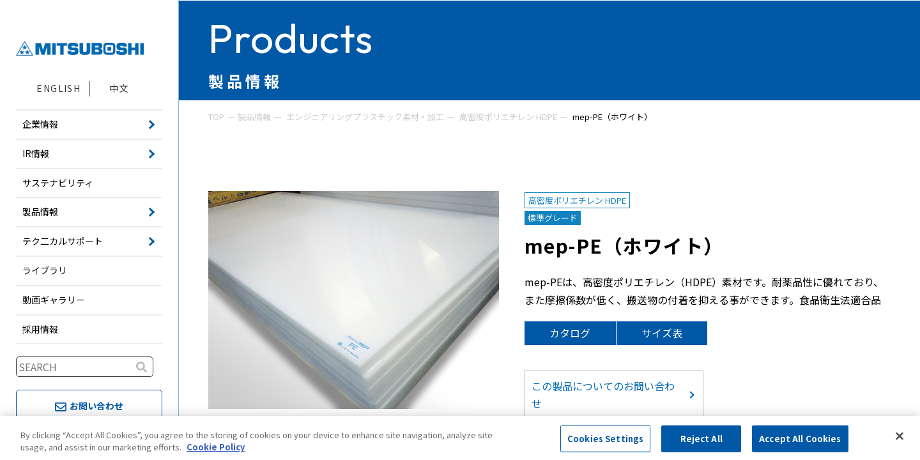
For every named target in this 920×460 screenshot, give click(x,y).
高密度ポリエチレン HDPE (508, 117)
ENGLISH (58, 88)
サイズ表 (661, 333)
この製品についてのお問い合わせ (603, 394)
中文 (119, 88)
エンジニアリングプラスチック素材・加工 (365, 117)
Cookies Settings (605, 439)
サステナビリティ (57, 182)
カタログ (569, 333)
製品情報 (254, 117)
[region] (460, 438)
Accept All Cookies (800, 439)
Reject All (701, 439)
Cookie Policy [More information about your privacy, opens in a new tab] (216, 447)
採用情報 (40, 329)
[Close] (899, 436)
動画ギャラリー (53, 299)
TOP (216, 117)
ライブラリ (44, 270)
